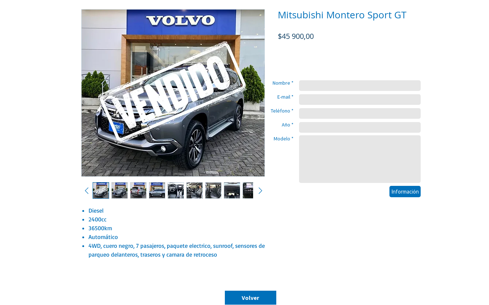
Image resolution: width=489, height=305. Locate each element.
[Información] (405, 191)
